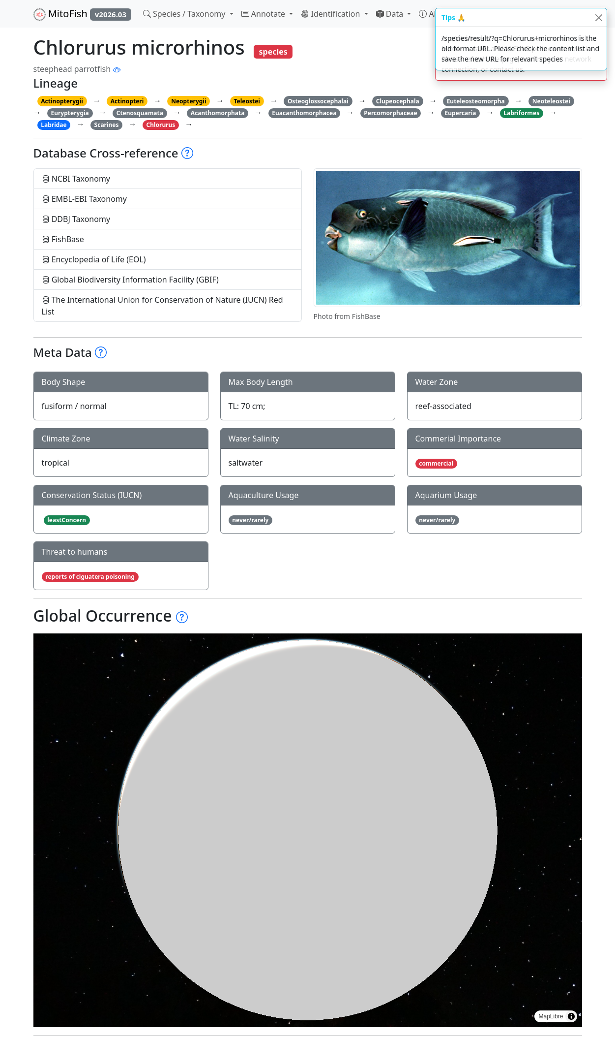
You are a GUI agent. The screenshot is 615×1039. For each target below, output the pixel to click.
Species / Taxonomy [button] (185, 13)
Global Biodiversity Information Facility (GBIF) (130, 279)
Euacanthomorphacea (304, 113)
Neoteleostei (551, 101)
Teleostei (247, 101)
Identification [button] (331, 13)
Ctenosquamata (140, 113)
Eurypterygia (69, 113)
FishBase (63, 239)
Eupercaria (460, 113)
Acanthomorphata (218, 113)
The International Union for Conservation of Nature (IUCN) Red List (162, 305)
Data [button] (391, 13)
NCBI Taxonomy (76, 178)
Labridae (53, 125)
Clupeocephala (397, 101)
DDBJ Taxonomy (76, 219)
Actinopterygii (62, 101)
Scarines (106, 125)
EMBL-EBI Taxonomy (84, 198)
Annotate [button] (264, 13)
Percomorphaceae (390, 113)
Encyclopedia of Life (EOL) (94, 259)
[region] (307, 830)
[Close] (598, 17)
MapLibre (550, 1016)
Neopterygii (188, 101)
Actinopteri (127, 101)
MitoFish (82, 14)
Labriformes (521, 113)
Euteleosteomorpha (476, 101)
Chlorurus (160, 125)
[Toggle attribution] (571, 1016)
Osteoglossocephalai (318, 101)
